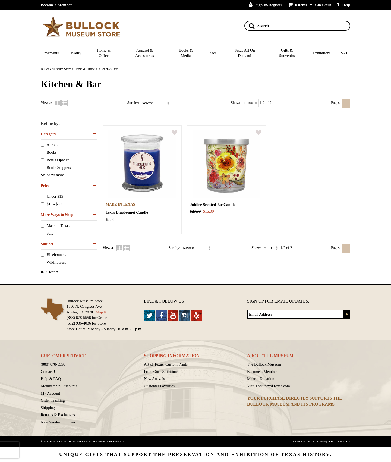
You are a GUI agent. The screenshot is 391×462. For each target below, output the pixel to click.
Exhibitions (322, 53)
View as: (47, 103)
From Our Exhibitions (161, 371)
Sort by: (133, 103)
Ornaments (50, 53)
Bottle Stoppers (59, 167)
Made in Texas (58, 226)
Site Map (319, 441)
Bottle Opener (58, 160)
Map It (101, 312)
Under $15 (55, 196)
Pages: (336, 103)
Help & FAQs (51, 378)
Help (343, 4)
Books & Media (186, 53)
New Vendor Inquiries (58, 422)
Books (52, 152)
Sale (50, 233)
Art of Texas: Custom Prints (166, 364)
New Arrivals (154, 378)
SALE (346, 53)
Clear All (53, 272)
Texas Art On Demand (244, 53)
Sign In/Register (265, 4)
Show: (235, 103)
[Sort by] (155, 103)
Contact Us (49, 371)
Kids (213, 53)
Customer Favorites (159, 386)
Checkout (323, 5)
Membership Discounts (59, 386)
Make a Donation (260, 378)
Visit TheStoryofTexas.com (268, 386)
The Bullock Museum (264, 364)
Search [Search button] (259, 26)
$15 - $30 (54, 204)
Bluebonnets (56, 255)
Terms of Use (301, 441)
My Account (50, 393)
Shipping (48, 408)
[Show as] (250, 103)
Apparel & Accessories (144, 53)
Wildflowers (56, 262)
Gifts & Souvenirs (287, 53)
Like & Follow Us (164, 301)
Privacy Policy (338, 441)
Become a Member (56, 5)
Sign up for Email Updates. (278, 301)
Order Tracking (53, 400)
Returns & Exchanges (58, 415)
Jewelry (75, 53)
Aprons (52, 145)
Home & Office (104, 53)
